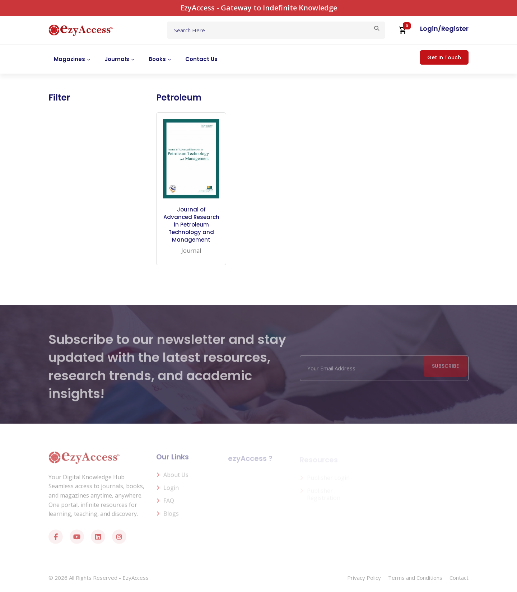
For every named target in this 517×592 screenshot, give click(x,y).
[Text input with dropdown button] (276, 30)
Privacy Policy (364, 577)
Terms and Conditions (415, 577)
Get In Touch (444, 57)
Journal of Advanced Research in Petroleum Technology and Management (191, 224)
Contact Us (201, 59)
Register (455, 28)
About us (175, 477)
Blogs (171, 516)
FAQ (168, 503)
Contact (459, 577)
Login (429, 28)
